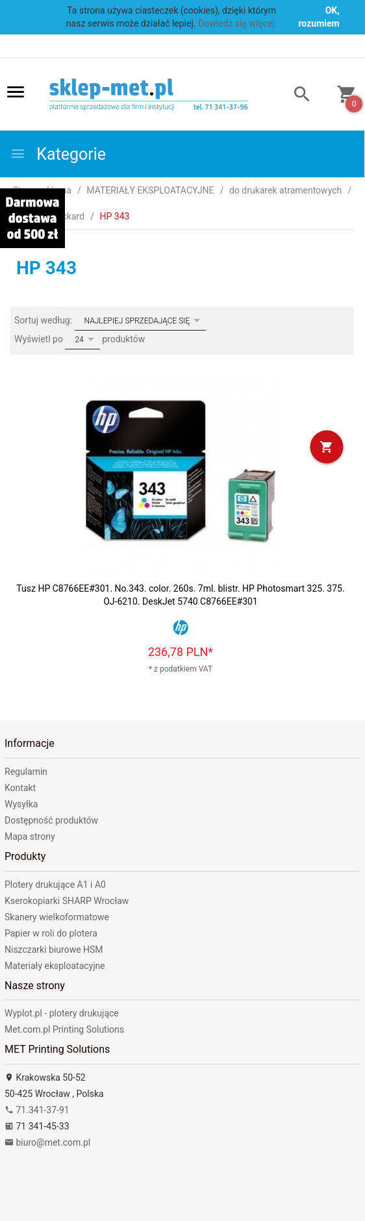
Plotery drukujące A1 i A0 (55, 884)
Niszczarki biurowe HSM (54, 949)
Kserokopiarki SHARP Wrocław (67, 901)
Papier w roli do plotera (51, 933)
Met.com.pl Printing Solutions (64, 1029)
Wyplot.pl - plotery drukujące (62, 1013)
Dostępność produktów (51, 820)
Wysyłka (21, 804)
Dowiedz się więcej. (237, 23)
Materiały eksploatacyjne (55, 966)
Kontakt (20, 788)
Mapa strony (30, 836)
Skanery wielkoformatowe (57, 917)
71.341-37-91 (37, 1110)
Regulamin (26, 771)
